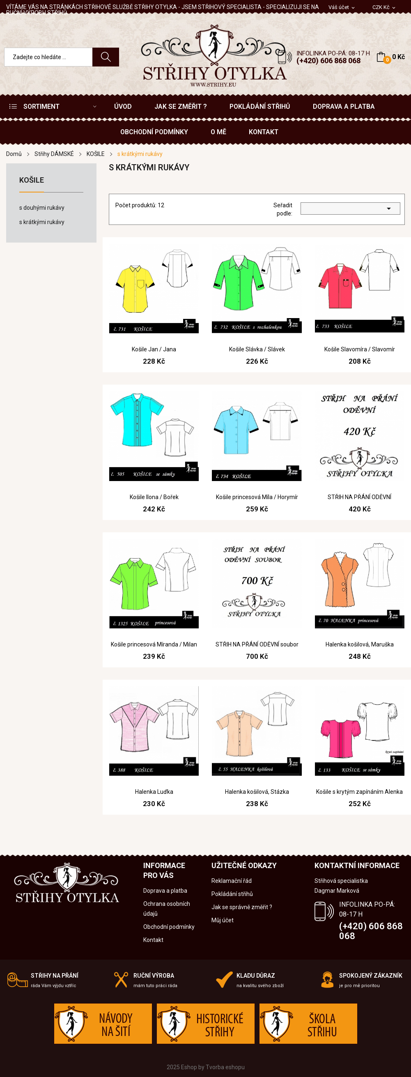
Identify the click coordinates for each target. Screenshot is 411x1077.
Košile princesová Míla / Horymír (257, 497)
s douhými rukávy (41, 207)
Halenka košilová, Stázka (257, 791)
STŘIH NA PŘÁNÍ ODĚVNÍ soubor (257, 644)
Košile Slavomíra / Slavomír (359, 349)
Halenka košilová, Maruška (360, 644)
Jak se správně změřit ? (241, 907)
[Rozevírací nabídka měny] (384, 8)
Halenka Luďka (154, 791)
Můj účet (222, 920)
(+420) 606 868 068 (328, 60)
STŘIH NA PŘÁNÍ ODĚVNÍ (359, 497)
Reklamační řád (231, 881)
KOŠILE (31, 180)
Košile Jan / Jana (154, 349)
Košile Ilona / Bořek (154, 497)
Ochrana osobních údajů (166, 909)
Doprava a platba (165, 890)
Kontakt (153, 940)
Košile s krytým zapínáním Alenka (359, 791)
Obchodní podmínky (169, 926)
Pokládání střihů (232, 894)
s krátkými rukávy (41, 222)
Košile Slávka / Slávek (257, 349)
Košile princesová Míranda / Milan (154, 644)
